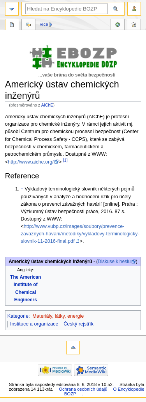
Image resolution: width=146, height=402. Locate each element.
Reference (117, 25)
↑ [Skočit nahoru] (22, 189)
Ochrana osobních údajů (83, 389)
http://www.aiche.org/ (31, 162)
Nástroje (134, 25)
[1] (65, 160)
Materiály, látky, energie (58, 316)
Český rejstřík (78, 324)
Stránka (12, 25)
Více (44, 24)
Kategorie (17, 316)
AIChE (47, 105)
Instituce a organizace (34, 324)
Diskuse (28, 25)
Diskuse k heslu (114, 261)
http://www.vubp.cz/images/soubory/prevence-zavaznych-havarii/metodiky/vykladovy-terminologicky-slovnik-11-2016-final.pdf (80, 234)
